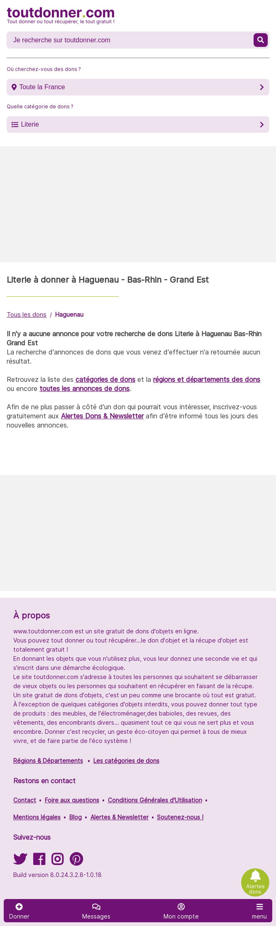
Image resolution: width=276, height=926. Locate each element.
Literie (30, 124)
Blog (75, 817)
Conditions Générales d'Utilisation (155, 800)
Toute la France (42, 86)
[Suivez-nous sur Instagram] (57, 861)
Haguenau (69, 314)
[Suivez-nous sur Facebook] (39, 861)
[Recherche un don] (131, 40)
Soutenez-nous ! (180, 817)
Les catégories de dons (126, 760)
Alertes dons (255, 889)
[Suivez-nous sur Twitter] (20, 861)
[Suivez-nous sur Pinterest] (76, 861)
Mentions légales (37, 817)
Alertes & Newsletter (119, 817)
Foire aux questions (72, 800)
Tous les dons (26, 314)
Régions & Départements (48, 760)
